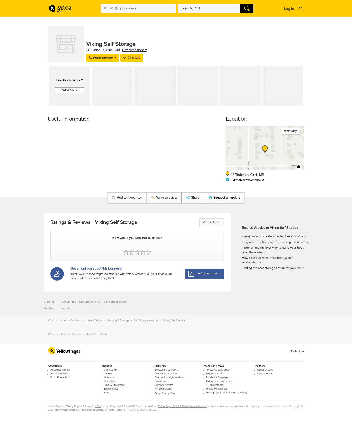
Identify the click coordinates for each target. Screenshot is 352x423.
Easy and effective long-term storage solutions (273, 242)
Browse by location (166, 373)
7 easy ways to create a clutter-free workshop (273, 236)
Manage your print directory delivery (226, 392)
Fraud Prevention (59, 377)
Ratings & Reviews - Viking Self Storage (93, 222)
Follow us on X (214, 373)
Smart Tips (161, 381)
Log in (289, 9)
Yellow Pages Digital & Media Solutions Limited (182, 406)
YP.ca (98, 406)
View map (290, 131)
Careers (108, 373)
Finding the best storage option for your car (272, 268)
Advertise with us (60, 370)
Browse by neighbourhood (170, 377)
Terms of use (111, 389)
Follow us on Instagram (219, 381)
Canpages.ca (264, 373)
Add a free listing (59, 373)
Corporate (110, 381)
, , (116, 50)
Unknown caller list (216, 389)
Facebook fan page (217, 377)
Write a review (211, 222)
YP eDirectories (214, 385)
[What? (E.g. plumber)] (138, 8)
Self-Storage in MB (90, 302)
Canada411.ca (265, 370)
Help (106, 392)
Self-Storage (69, 302)
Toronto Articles (164, 385)
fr (301, 9)
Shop (164, 393)
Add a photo (69, 90)
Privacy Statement (114, 385)
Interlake (66, 308)
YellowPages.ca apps (217, 370)
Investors (109, 377)
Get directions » (134, 50)
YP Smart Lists (163, 389)
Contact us (297, 351)
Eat (156, 393)
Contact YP (110, 370)
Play (172, 393)
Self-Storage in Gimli (115, 302)
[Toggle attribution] (298, 167)
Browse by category (166, 370)
